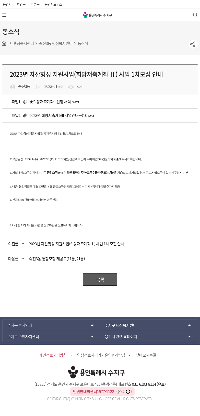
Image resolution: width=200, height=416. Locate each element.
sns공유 (193, 44)
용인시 (7, 4)
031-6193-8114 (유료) (148, 384)
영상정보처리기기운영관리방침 (101, 355)
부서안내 (19, 325)
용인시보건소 (53, 4)
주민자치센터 (23, 336)
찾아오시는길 (146, 355)
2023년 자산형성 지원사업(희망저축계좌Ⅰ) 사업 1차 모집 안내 (76, 244)
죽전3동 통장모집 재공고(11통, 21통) (57, 258)
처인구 (21, 4)
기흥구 (35, 4)
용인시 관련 (121, 336)
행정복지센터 (120, 325)
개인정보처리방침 (53, 355)
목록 (100, 279)
